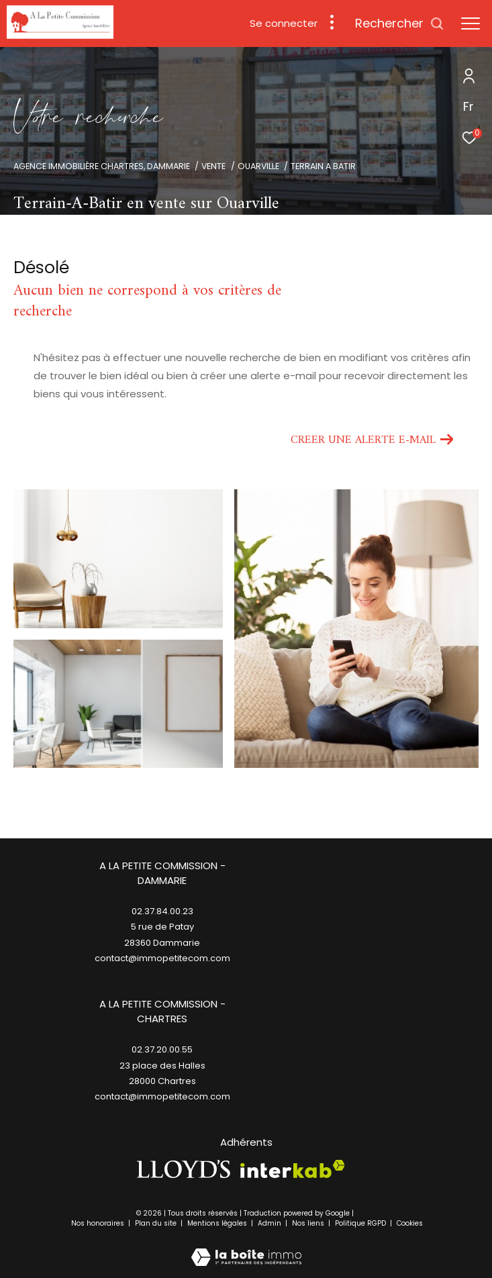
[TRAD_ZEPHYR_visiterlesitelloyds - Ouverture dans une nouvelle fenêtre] (183, 1169)
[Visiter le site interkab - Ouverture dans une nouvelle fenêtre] (292, 1169)
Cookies (410, 1224)
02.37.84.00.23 (162, 911)
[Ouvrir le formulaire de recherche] (399, 23)
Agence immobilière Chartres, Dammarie (101, 166)
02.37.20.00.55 (162, 1049)
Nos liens (309, 1223)
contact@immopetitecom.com (162, 1096)
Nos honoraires (98, 1223)
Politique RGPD (360, 1223)
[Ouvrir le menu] (470, 23)
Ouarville (258, 166)
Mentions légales (218, 1223)
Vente (213, 166)
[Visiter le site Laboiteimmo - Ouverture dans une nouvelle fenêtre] (246, 1248)
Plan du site (157, 1223)
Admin (270, 1223)
